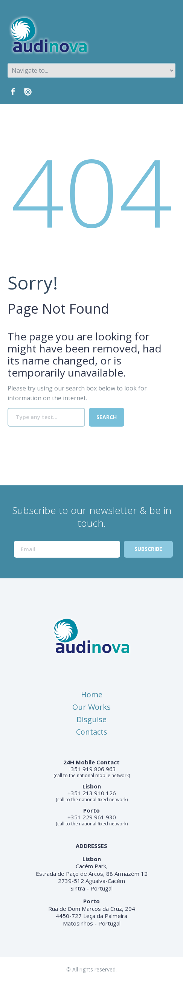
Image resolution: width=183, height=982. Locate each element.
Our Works (91, 707)
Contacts (91, 731)
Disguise (91, 719)
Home (91, 694)
